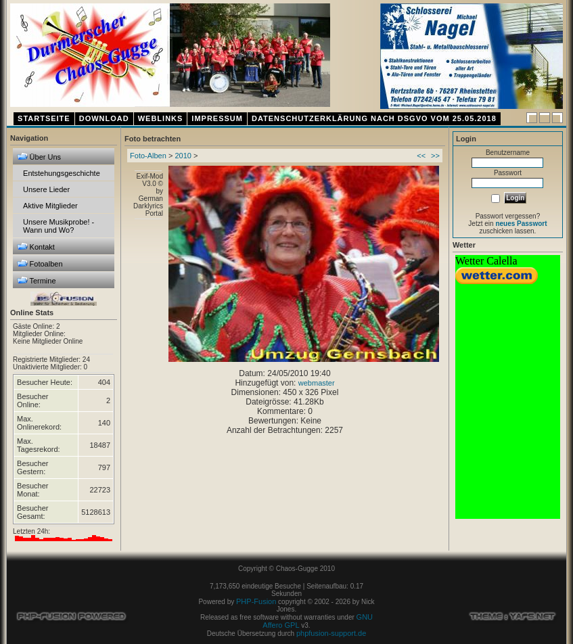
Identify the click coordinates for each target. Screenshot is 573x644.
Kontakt (36, 246)
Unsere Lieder (46, 189)
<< (421, 156)
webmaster (316, 383)
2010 (183, 156)
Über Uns (39, 156)
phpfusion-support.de (331, 633)
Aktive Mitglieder (50, 206)
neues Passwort (521, 223)
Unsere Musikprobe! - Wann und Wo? (58, 226)
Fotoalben (40, 263)
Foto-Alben (148, 156)
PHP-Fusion (256, 601)
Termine (36, 280)
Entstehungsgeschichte (61, 173)
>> (435, 156)
